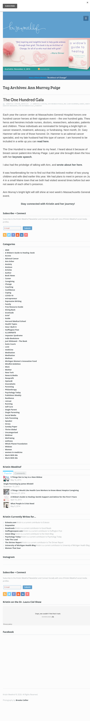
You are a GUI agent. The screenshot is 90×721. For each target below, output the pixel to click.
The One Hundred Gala (23, 99)
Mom (7, 367)
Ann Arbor (9, 261)
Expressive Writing (13, 301)
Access (8, 255)
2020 (7, 250)
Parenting (9, 386)
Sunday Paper (11, 426)
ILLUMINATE (10, 332)
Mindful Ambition (13, 364)
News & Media (11, 375)
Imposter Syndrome (13, 335)
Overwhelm (10, 384)
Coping (8, 292)
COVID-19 (9, 295)
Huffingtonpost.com (14, 531)
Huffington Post (12, 330)
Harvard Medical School (15, 321)
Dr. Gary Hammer (71, 104)
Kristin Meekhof (10, 106)
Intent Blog (10, 534)
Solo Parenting (11, 418)
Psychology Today (13, 392)
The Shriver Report (13, 542)
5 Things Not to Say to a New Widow (26, 477)
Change (8, 284)
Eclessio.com (10, 522)
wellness (9, 441)
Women (8, 449)
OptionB (8, 381)
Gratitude (9, 312)
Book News (10, 275)
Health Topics (11, 324)
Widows (8, 446)
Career (8, 278)
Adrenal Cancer (13, 104)
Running (8, 404)
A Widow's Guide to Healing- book (20, 253)
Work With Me (11, 455)
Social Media (10, 415)
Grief (81, 104)
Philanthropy (11, 389)
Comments (20, 473)
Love (7, 347)
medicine (9, 349)
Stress (7, 424)
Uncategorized (11, 432)
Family (8, 304)
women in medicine (13, 452)
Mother (8, 369)
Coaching (9, 287)
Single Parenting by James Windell (18, 484)
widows (38, 106)
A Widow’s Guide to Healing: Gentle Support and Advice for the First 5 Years (44, 497)
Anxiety (8, 264)
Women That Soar (13, 548)
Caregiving (9, 281)
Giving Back (10, 310)
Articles (25, 104)
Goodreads (10, 528)
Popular (8, 473)
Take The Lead (11, 539)
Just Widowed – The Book (16, 341)
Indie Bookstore (12, 338)
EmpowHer (10, 525)
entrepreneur (11, 298)
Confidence (10, 290)
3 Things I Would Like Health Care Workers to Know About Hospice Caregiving (45, 490)
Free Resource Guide (14, 307)
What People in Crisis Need (22, 503)
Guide (7, 318)
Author (8, 273)
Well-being (9, 438)
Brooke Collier (22, 700)
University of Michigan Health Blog (20, 545)
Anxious (8, 267)
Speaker (8, 421)
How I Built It (11, 327)
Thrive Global (11, 429)
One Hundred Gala (26, 106)
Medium (8, 358)
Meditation (10, 352)
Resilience (9, 398)
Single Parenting (12, 412)
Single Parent (11, 409)
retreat (8, 401)
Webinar (9, 435)
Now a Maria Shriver (48, 77)
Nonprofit (9, 378)
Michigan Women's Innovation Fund (21, 361)
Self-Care (9, 407)
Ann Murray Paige (55, 104)
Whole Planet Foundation (16, 444)
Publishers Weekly (13, 395)
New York (9, 372)
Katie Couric (10, 344)
